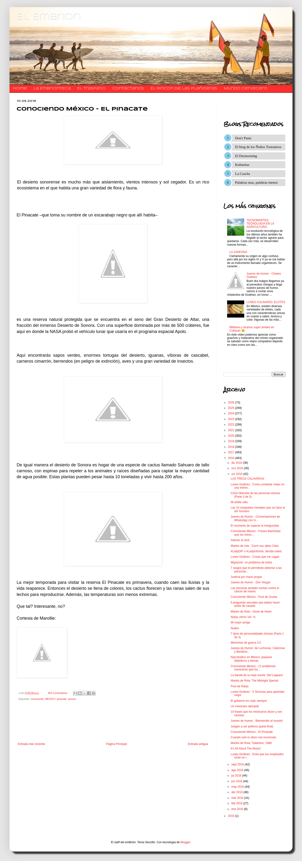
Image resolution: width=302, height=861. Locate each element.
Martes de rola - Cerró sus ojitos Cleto (255, 545)
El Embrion (49, 17)
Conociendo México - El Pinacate (252, 732)
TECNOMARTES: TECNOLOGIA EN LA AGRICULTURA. (260, 224)
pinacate (62, 698)
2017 (231, 452)
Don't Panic (243, 138)
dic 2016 (237, 462)
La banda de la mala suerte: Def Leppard (257, 675)
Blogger (185, 842)
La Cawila (242, 174)
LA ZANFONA (238, 252)
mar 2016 (237, 798)
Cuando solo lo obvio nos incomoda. (254, 737)
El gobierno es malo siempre (249, 700)
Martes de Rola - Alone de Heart (251, 611)
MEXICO (50, 698)
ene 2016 (237, 809)
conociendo (37, 698)
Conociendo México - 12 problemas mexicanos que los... (253, 667)
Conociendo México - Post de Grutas (254, 597)
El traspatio (91, 88)
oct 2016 (237, 474)
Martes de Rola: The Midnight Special (254, 680)
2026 (231, 402)
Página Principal (116, 744)
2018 (231, 447)
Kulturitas (242, 165)
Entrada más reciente (31, 744)
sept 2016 (238, 764)
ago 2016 (237, 770)
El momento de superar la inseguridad (255, 525)
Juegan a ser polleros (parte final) (252, 726)
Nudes (235, 628)
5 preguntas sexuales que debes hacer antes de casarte (255, 604)
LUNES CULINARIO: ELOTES (266, 302)
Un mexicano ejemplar (245, 706)
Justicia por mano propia (246, 577)
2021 (231, 430)
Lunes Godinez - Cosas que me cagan (255, 556)
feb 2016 (237, 803)
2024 (231, 413)
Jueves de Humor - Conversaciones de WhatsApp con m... (255, 518)
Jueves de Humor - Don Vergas (250, 582)
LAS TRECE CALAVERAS (247, 478)
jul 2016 (236, 775)
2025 (231, 408)
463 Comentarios (57, 693)
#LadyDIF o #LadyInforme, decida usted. (256, 551)
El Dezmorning (246, 156)
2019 (231, 441)
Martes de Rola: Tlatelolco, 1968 (251, 743)
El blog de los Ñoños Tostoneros (258, 147)
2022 (231, 424)
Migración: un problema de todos (251, 562)
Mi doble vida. (239, 502)
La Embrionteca (52, 88)
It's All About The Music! (246, 748)
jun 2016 (237, 781)
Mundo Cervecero (245, 88)
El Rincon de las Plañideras (184, 88)
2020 (231, 435)
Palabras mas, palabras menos (256, 182)
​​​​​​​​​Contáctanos (128, 88)
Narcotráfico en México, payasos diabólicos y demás (251, 658)
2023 (231, 419)
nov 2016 (237, 468)
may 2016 (238, 786)
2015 (231, 816)
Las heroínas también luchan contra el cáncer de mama (255, 589)
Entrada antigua (198, 744)
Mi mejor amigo (240, 622)
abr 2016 (237, 792)
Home (20, 88)
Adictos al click (240, 540)
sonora (72, 698)
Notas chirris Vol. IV (243, 617)
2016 (231, 458)
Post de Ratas (239, 686)
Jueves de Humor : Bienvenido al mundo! (257, 720)
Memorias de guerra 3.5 (246, 642)
